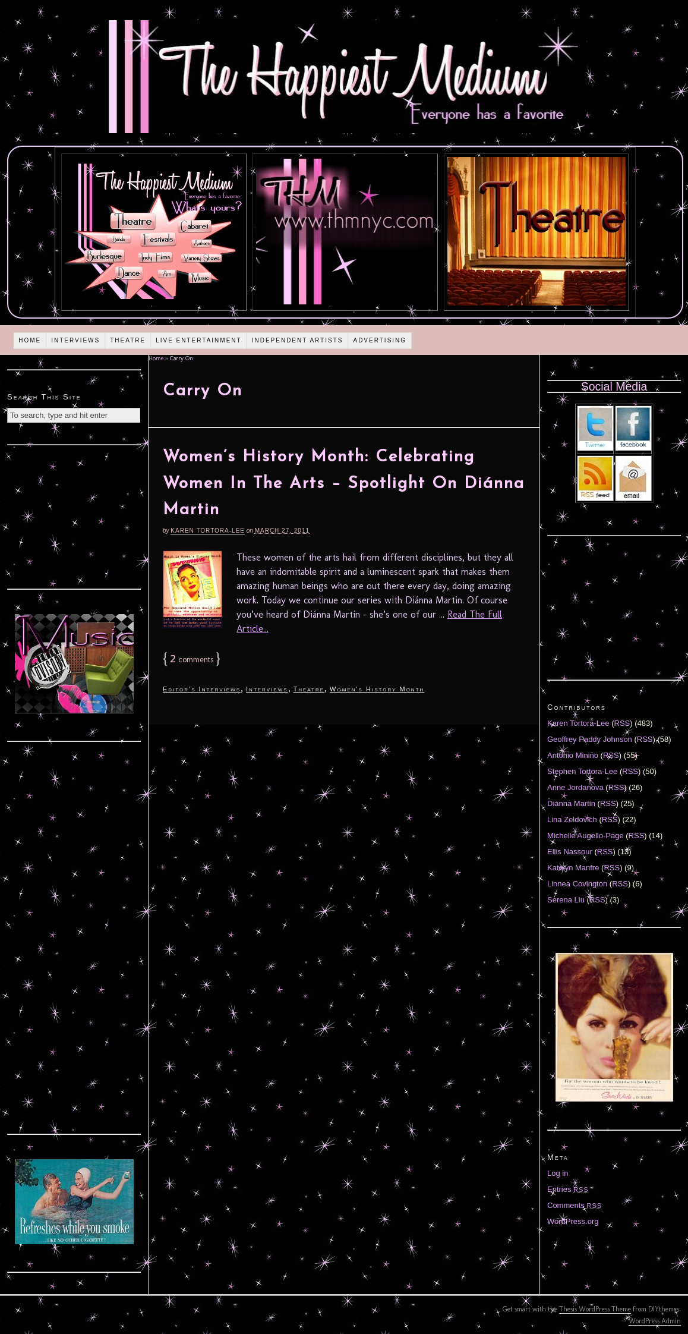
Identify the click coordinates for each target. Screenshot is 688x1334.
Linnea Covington (577, 883)
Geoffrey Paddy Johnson (589, 739)
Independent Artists (297, 340)
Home (29, 340)
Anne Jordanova (575, 787)
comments (191, 660)
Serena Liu (566, 899)
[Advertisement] (74, 515)
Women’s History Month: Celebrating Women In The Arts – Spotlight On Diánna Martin (344, 484)
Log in (557, 1173)
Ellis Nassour (569, 851)
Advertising (379, 340)
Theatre (128, 340)
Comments (574, 1205)
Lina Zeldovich (572, 819)
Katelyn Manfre (573, 867)
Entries (568, 1189)
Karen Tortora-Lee (208, 530)
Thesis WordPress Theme (595, 1309)
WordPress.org (572, 1221)
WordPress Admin (655, 1321)
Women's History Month (377, 689)
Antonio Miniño (572, 755)
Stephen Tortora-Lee (582, 771)
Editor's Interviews (202, 689)
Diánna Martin (571, 803)
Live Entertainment (199, 340)
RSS (622, 723)
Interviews (75, 340)
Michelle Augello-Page (585, 835)
